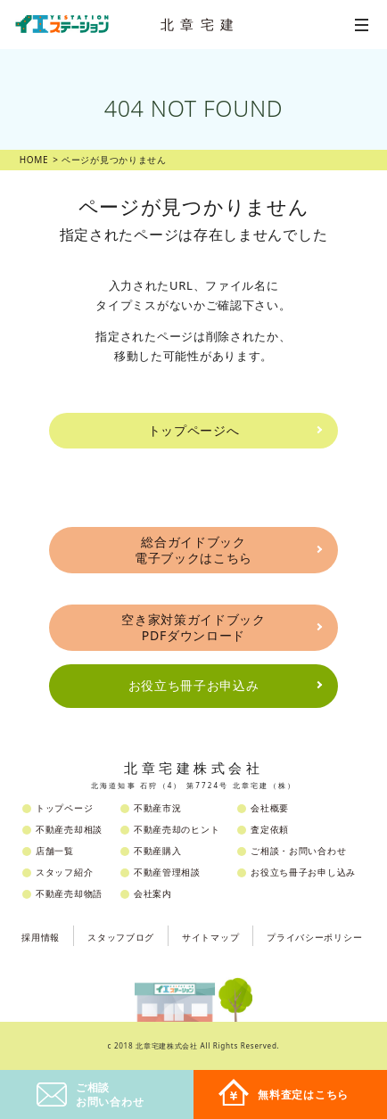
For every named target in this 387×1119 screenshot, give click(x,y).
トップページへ (194, 430)
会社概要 (270, 808)
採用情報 (40, 937)
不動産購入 (158, 850)
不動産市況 (158, 808)
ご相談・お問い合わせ (298, 850)
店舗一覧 (55, 850)
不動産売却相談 (69, 829)
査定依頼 (270, 829)
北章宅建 (201, 24)
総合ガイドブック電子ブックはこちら (193, 549)
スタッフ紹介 (64, 872)
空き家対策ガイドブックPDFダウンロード (193, 627)
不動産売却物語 (69, 893)
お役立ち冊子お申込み (193, 685)
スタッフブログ (120, 937)
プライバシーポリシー (314, 937)
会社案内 (153, 893)
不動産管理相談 (167, 872)
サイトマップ (210, 937)
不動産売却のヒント (176, 829)
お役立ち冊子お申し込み (303, 872)
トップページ (64, 808)
